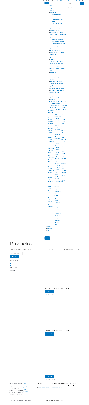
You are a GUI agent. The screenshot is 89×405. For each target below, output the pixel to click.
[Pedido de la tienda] (70, 249)
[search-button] (82, 3)
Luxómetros (53, 36)
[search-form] (73, 3)
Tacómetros (53, 59)
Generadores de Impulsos (56, 74)
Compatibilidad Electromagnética (56, 61)
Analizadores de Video (57, 23)
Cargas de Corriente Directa (56, 83)
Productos (49, 5)
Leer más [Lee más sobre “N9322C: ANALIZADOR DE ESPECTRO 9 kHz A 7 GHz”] (50, 334)
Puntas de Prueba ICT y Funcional (58, 56)
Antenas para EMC (54, 67)
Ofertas (49, 226)
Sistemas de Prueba (54, 92)
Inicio (11, 249)
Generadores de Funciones (56, 32)
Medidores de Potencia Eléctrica (59, 45)
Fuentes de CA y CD (54, 86)
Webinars (49, 232)
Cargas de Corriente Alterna (56, 81)
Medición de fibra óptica (57, 39)
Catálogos (49, 228)
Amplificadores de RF (55, 65)
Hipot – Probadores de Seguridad (58, 34)
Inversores (52, 99)
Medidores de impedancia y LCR (59, 41)
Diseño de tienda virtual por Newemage (54, 401)
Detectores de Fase (54, 30)
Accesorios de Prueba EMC (56, 63)
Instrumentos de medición (55, 7)
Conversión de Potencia (54, 94)
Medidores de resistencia (57, 47)
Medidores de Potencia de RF (58, 43)
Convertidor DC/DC (54, 97)
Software (52, 57)
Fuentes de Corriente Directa (57, 90)
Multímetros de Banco (55, 48)
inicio (24, 384)
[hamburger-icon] (46, 3)
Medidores (52, 37)
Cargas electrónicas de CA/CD (57, 85)
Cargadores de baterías (55, 96)
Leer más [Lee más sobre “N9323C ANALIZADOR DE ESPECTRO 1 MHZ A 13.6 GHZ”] (50, 377)
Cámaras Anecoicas (54, 72)
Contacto (49, 234)
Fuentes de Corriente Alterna (57, 88)
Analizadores (53, 12)
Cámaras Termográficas (55, 28)
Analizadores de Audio (57, 14)
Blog (48, 230)
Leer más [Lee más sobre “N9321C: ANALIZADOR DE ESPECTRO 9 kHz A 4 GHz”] (50, 292)
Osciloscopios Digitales (55, 50)
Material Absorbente (55, 76)
